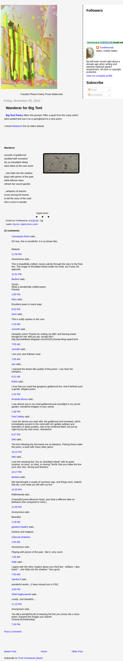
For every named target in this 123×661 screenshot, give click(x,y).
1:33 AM (16, 324)
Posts (92, 89)
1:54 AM (16, 542)
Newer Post (10, 651)
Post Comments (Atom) (30, 658)
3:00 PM (16, 589)
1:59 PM (16, 294)
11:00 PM (17, 507)
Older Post (77, 651)
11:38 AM (16, 254)
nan (14, 364)
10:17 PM (17, 472)
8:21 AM (16, 376)
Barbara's (17, 126)
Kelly (14, 562)
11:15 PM (17, 604)
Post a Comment (12, 631)
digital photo (26, 224)
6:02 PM (16, 309)
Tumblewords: (107, 47)
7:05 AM (16, 344)
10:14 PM (17, 452)
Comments (95, 95)
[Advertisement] (39, 642)
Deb (14, 439)
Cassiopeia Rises (21, 236)
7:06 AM (16, 359)
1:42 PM (16, 394)
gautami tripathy (20, 527)
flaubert (15, 279)
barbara (16, 477)
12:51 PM (17, 274)
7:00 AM (16, 557)
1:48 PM (16, 411)
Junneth (16, 329)
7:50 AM (16, 574)
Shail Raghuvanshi (21, 594)
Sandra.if (16, 579)
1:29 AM (16, 522)
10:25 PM (17, 489)
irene (14, 314)
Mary (14, 299)
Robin (15, 381)
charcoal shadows (21, 537)
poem (35, 224)
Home (44, 651)
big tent (16, 224)
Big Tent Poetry (14, 115)
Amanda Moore (20, 399)
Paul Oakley (18, 416)
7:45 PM (16, 624)
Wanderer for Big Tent (24, 108)
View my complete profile (99, 75)
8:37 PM (16, 434)
